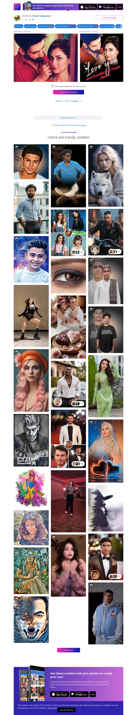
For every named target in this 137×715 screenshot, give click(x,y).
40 (31, 19)
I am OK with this (66, 710)
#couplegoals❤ (107, 26)
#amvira (18, 26)
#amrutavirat (122, 26)
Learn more (52, 708)
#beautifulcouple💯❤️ (88, 26)
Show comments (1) (68, 117)
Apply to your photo (68, 92)
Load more (68, 650)
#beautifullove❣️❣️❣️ (65, 26)
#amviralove (30, 26)
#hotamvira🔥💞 (45, 26)
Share (109, 17)
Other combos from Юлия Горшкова (68, 125)
